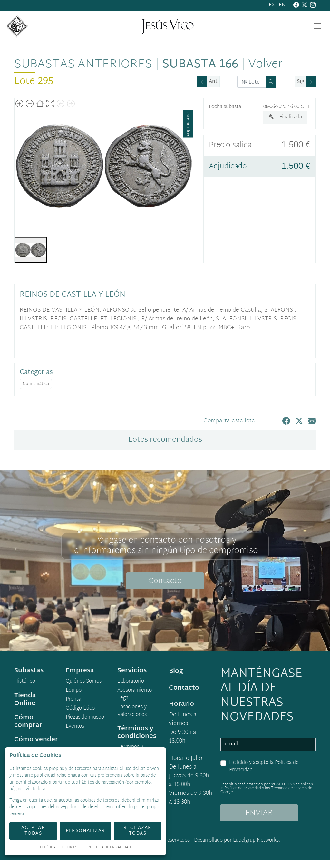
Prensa (73, 699)
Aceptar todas (33, 830)
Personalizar (85, 831)
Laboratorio (130, 681)
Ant (213, 81)
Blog (176, 671)
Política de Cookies (58, 848)
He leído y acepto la (263, 766)
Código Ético (80, 708)
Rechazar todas (137, 830)
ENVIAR (259, 813)
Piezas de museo (85, 717)
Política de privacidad (242, 788)
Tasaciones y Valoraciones (132, 711)
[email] (268, 744)
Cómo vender (36, 739)
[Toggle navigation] (317, 26)
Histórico (24, 681)
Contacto (165, 581)
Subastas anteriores (83, 65)
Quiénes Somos (84, 681)
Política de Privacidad (109, 848)
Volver (265, 65)
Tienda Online (25, 699)
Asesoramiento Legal (134, 694)
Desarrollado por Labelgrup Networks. (237, 840)
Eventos (75, 726)
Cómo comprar (28, 721)
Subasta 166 (200, 65)
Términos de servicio (289, 788)
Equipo (74, 690)
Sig (300, 81)
